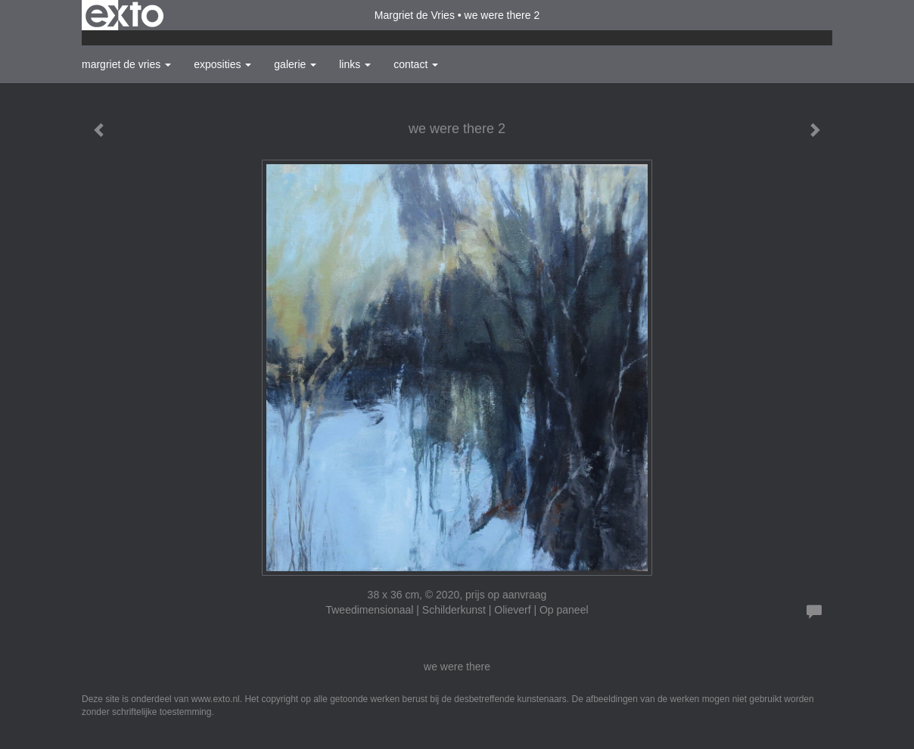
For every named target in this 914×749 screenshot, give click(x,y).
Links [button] (355, 64)
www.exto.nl (215, 699)
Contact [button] (415, 64)
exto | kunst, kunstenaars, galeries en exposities (124, 15)
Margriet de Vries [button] (126, 64)
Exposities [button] (222, 64)
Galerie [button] (295, 64)
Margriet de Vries (415, 15)
